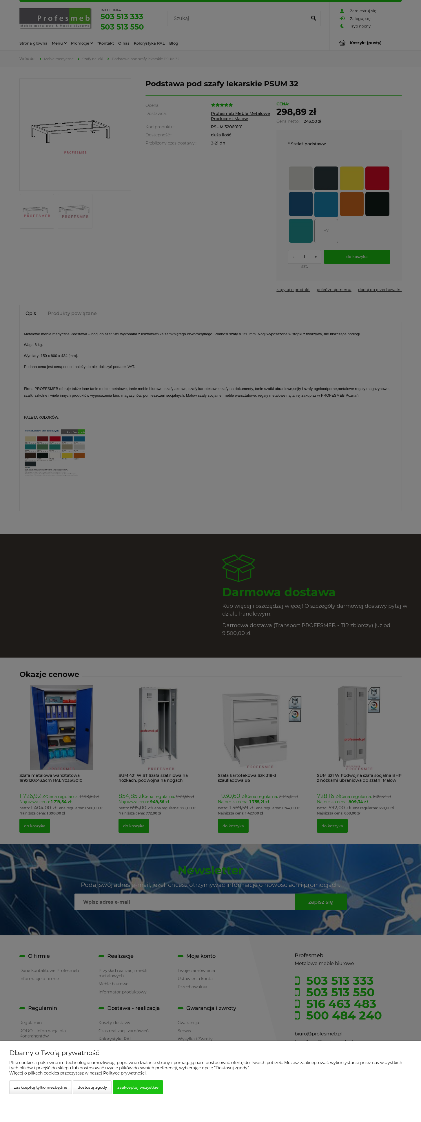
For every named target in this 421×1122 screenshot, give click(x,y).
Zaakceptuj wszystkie (137, 1087)
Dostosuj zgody (92, 1087)
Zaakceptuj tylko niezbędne (40, 1087)
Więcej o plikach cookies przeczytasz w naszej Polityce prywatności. (78, 1073)
